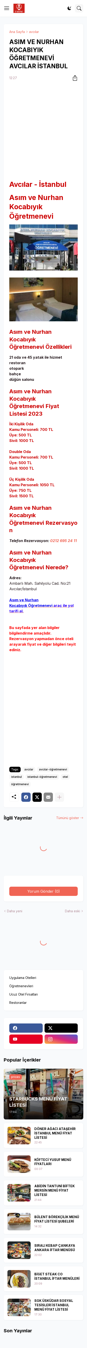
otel (65, 776)
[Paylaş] (73, 78)
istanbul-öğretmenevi (42, 776)
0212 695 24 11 (63, 540)
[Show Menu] (6, 8)
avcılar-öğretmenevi (53, 769)
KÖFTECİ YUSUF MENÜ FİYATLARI (52, 1162)
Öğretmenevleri (21, 986)
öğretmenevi (20, 784)
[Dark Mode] (69, 8)
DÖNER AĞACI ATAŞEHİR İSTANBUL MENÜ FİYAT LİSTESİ (55, 1133)
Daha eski (72, 911)
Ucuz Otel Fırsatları (23, 994)
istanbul (16, 776)
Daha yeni (14, 911)
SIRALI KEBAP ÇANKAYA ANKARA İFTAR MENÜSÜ (54, 1248)
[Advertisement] (43, 131)
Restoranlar (18, 1003)
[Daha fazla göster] (59, 797)
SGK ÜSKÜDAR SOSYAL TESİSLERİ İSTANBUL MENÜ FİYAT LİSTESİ (53, 1305)
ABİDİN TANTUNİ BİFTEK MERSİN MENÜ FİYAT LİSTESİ (54, 1190)
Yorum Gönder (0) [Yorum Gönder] (43, 891)
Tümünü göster (67, 818)
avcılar (34, 32)
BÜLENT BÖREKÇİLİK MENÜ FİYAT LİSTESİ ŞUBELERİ (56, 1219)
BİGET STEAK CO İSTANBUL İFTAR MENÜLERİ (57, 1276)
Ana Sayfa (17, 32)
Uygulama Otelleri (22, 978)
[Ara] (79, 8)
